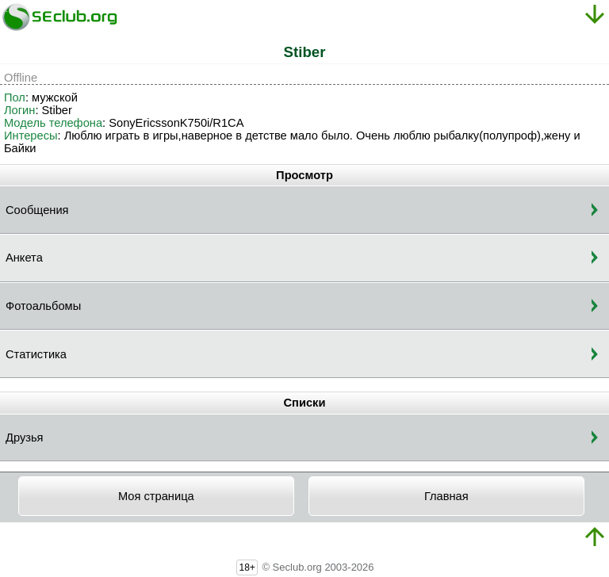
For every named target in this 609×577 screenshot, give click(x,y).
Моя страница (156, 496)
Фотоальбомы (43, 306)
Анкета (24, 257)
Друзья (25, 437)
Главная (446, 496)
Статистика (36, 354)
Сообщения (37, 210)
